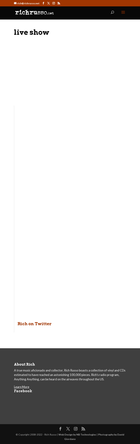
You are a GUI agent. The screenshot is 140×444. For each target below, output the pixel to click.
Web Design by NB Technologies (77, 434)
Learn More (21, 387)
